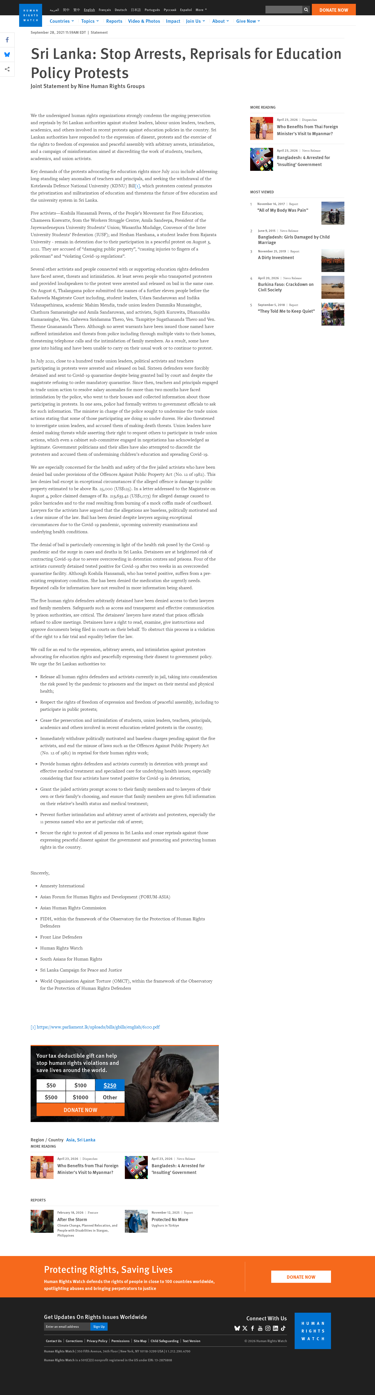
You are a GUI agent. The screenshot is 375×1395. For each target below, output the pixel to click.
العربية (54, 9)
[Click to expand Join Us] (196, 20)
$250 (110, 1085)
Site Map (140, 1340)
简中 (66, 9)
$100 (80, 1085)
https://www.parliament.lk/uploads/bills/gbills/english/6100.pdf (98, 1027)
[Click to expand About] (221, 20)
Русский (170, 9)
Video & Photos (144, 20)
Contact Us (54, 1340)
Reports (114, 20)
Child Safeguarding (165, 1340)
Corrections (74, 1340)
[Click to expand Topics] (90, 20)
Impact (173, 20)
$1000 (80, 1097)
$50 (51, 1085)
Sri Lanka (86, 1139)
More (203, 9)
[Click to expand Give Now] (249, 20)
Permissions (120, 1340)
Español (186, 9)
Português (152, 9)
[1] (137, 186)
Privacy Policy (97, 1340)
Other (110, 1097)
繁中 (76, 9)
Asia (70, 1139)
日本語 (136, 9)
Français (105, 9)
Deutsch (121, 9)
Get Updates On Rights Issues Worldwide (95, 1316)
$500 (51, 1097)
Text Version (191, 1340)
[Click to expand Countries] (63, 20)
